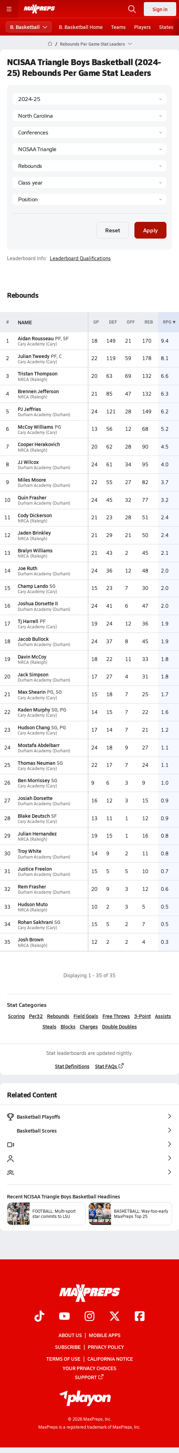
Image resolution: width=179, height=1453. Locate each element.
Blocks (68, 1026)
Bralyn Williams (35, 550)
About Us (70, 1334)
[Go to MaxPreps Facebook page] (139, 1317)
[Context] (89, 149)
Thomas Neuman (36, 762)
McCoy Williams (35, 426)
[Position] (89, 199)
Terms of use (63, 1358)
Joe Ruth (27, 568)
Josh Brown (31, 939)
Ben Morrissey (34, 780)
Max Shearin (32, 691)
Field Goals (85, 1016)
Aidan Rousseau (36, 338)
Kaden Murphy (34, 709)
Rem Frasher (32, 886)
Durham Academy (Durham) (44, 414)
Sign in (160, 9)
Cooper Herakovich (39, 444)
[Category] (89, 165)
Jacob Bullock (33, 638)
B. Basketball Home (81, 26)
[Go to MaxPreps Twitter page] (114, 1317)
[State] (89, 115)
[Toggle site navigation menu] (9, 9)
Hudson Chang (34, 727)
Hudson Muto (33, 904)
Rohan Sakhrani (35, 921)
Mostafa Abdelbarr (39, 744)
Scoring (16, 1016)
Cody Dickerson (35, 515)
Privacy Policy (106, 1346)
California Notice (110, 1358)
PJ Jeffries (29, 408)
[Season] (89, 98)
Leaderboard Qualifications (80, 258)
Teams (118, 26)
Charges (89, 1026)
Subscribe (68, 1346)
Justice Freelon (35, 868)
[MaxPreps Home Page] (50, 43)
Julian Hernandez (37, 833)
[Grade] (89, 182)
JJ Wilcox (28, 461)
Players (142, 26)
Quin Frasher (32, 497)
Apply (150, 230)
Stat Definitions (72, 1066)
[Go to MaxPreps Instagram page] (89, 1317)
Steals (49, 1026)
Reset (112, 230)
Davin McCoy (32, 656)
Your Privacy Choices (89, 1368)
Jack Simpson (33, 674)
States (166, 26)
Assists (163, 1016)
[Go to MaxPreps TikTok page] (39, 1317)
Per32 (36, 1016)
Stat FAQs (109, 1066)
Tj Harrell (28, 620)
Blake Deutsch (34, 815)
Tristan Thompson (37, 373)
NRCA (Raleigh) (32, 379)
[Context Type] (89, 132)
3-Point (142, 1016)
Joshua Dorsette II (38, 603)
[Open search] (132, 9)
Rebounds (58, 1016)
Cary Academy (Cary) (37, 344)
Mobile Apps (104, 1334)
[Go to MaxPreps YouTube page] (64, 1317)
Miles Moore (32, 479)
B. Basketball (28, 26)
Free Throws (116, 1016)
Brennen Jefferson (38, 391)
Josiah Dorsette (35, 797)
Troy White (29, 850)
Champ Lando (33, 585)
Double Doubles (119, 1026)
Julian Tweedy (33, 355)
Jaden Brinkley (34, 532)
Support (89, 1377)
